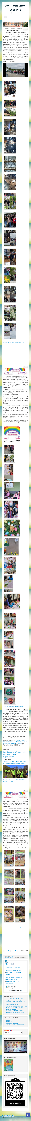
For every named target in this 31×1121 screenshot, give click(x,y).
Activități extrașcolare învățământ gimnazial (13, 342)
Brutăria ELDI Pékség (9, 754)
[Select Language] (13, 1032)
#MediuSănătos (19, 763)
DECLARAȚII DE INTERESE (13, 972)
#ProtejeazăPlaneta (9, 763)
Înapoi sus (26, 1117)
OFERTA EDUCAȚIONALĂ (13, 967)
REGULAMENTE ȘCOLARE (13, 970)
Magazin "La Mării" (8, 757)
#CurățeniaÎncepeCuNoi (19, 761)
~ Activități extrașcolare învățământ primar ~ (13, 706)
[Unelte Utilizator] (25, 29)
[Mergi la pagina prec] (8, 951)
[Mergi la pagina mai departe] (12, 951)
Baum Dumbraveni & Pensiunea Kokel (14, 752)
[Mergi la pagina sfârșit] (15, 951)
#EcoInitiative (7, 761)
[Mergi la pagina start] (5, 951)
